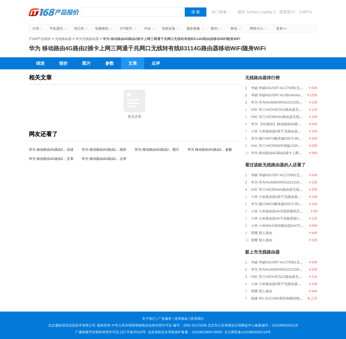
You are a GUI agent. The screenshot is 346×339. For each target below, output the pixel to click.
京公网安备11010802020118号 (247, 332)
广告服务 (165, 318)
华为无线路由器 (87, 39)
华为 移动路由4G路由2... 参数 (209, 149)
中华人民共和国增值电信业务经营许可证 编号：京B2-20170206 (159, 325)
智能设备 (170, 28)
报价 (63, 63)
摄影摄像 (195, 28)
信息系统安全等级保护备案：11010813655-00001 (185, 332)
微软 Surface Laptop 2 (257, 12)
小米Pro (305, 12)
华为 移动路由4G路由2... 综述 (51, 149)
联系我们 (197, 318)
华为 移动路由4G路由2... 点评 (104, 159)
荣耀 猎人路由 (261, 233)
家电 (235, 28)
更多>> (281, 28)
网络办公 (258, 28)
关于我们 (148, 318)
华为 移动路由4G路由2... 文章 (51, 159)
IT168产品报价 (54, 16)
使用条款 (181, 318)
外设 (149, 28)
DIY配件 (128, 28)
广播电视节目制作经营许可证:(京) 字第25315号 (110, 332)
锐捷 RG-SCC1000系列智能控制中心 (278, 298)
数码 (216, 28)
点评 (155, 63)
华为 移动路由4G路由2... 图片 (157, 149)
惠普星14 (287, 12)
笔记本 (81, 28)
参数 (109, 63)
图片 (86, 63)
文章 (132, 63)
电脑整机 (104, 28)
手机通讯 (58, 28)
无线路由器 (63, 39)
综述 (40, 63)
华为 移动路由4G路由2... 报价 (104, 149)
